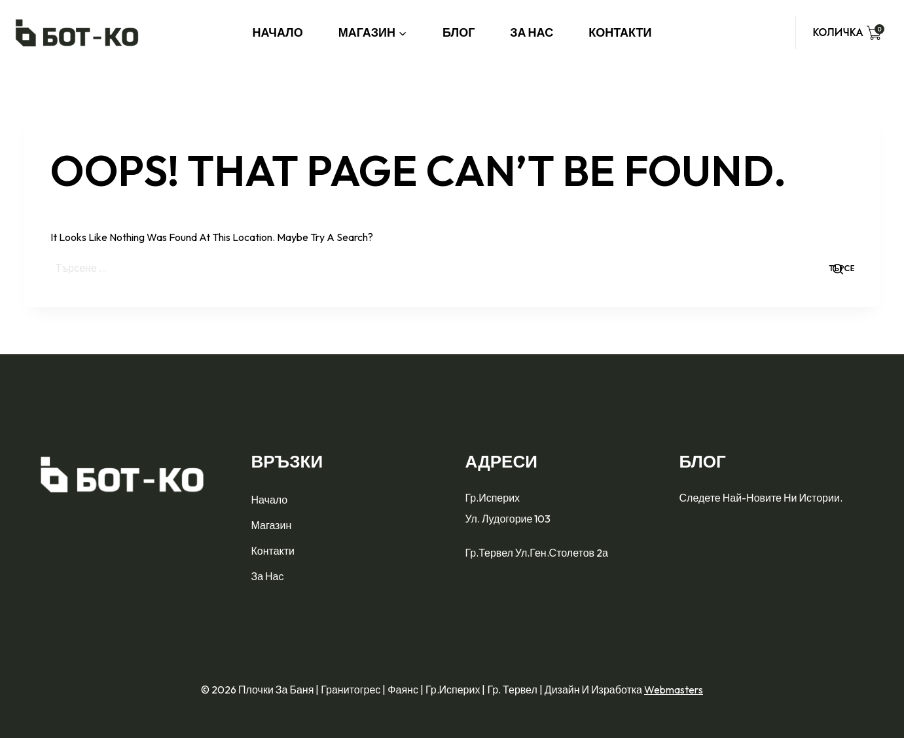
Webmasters (673, 689)
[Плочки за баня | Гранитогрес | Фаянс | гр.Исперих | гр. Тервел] (77, 32)
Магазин (271, 525)
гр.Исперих (493, 497)
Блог (459, 32)
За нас (531, 32)
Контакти (619, 32)
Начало (278, 32)
